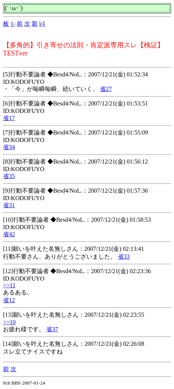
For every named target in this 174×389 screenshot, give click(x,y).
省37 (52, 329)
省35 (9, 176)
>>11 (9, 285)
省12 (9, 300)
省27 (106, 89)
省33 (124, 256)
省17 (9, 118)
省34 (9, 147)
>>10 (9, 322)
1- (12, 23)
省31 (9, 205)
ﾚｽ (42, 23)
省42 (9, 234)
